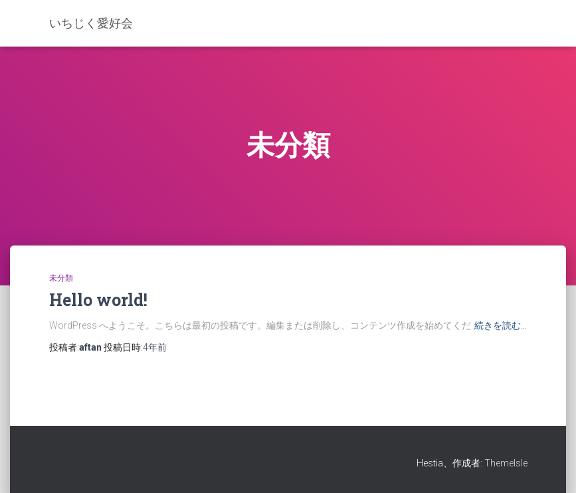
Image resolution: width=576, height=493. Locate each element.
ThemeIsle (506, 463)
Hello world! (98, 300)
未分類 (61, 278)
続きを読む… (500, 325)
